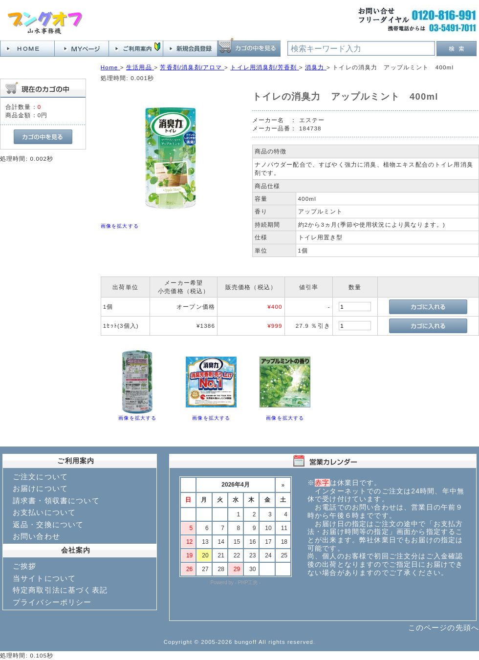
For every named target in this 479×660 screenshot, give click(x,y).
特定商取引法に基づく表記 (60, 590)
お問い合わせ (36, 536)
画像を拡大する (120, 226)
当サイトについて (44, 578)
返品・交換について (48, 524)
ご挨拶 (24, 566)
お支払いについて (44, 512)
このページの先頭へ (443, 627)
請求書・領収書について (56, 500)
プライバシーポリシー (52, 602)
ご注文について (40, 476)
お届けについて (40, 488)
